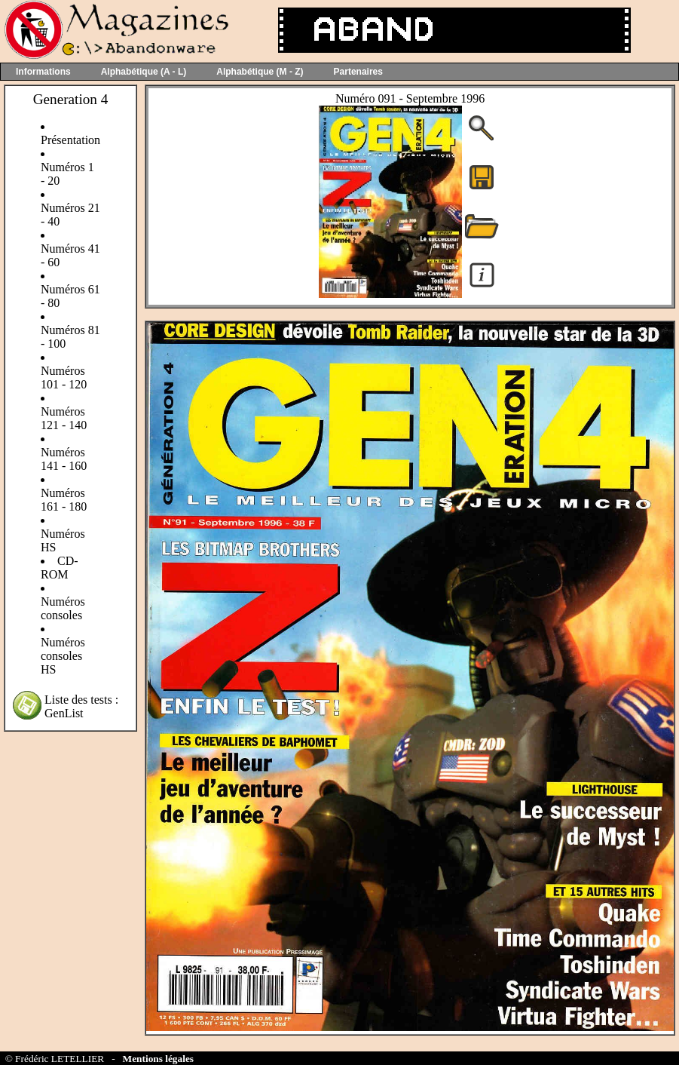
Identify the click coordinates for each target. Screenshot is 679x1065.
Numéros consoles (63, 608)
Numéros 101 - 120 (64, 377)
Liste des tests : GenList (81, 706)
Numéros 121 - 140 (64, 418)
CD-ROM (59, 567)
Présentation (70, 140)
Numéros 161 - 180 (64, 499)
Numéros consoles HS (63, 656)
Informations (43, 71)
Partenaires (358, 71)
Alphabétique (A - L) (144, 71)
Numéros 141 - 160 (64, 459)
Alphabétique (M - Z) (259, 71)
